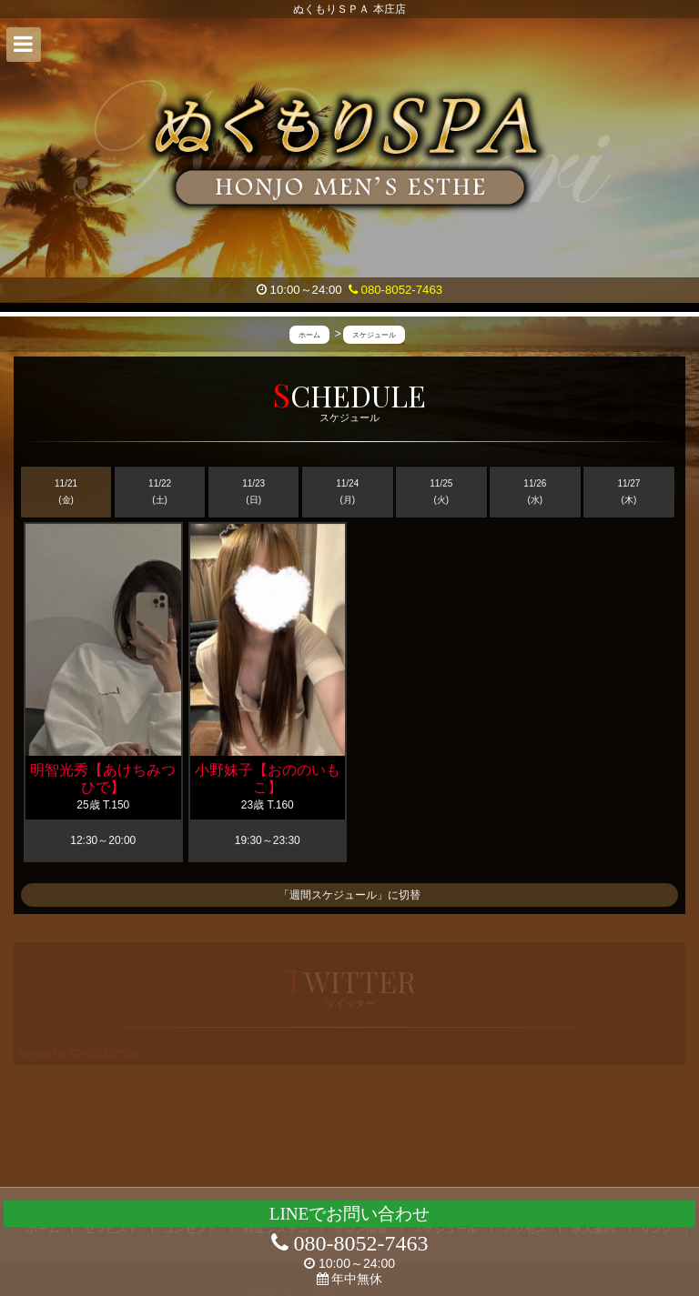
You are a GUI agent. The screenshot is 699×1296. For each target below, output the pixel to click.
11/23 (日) (253, 491)
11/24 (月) (347, 491)
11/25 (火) (441, 491)
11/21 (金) (66, 491)
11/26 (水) (534, 491)
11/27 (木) (628, 491)
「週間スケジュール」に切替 (349, 895)
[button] (23, 44)
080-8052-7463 (395, 289)
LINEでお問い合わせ (350, 1213)
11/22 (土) (159, 491)
